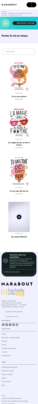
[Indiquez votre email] (16, 272)
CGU (3, 395)
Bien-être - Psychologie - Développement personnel (17, 13)
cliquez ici (13, 267)
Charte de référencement (11, 398)
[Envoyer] (32, 272)
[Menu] (31, 4)
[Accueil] (10, 4)
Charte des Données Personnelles (15, 401)
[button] (24, 23)
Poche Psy (4, 15)
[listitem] (3, 324)
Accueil (4, 11)
